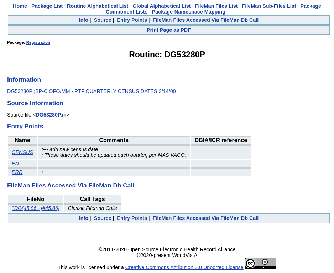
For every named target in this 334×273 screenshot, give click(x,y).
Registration (38, 42)
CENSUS (22, 152)
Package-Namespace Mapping (188, 12)
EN (15, 163)
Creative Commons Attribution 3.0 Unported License (184, 267)
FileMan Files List (216, 6)
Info (83, 20)
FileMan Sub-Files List (269, 6)
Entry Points (132, 20)
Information (24, 79)
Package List (47, 6)
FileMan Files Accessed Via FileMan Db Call (206, 20)
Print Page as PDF (169, 30)
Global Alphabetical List (161, 6)
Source (102, 20)
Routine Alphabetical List (97, 6)
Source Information (35, 103)
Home (20, 6)
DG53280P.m (51, 115)
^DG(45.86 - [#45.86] (35, 208)
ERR (17, 172)
